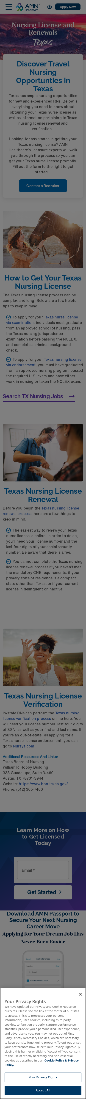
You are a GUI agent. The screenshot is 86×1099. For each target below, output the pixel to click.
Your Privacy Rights (43, 1077)
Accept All (43, 1090)
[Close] (80, 994)
